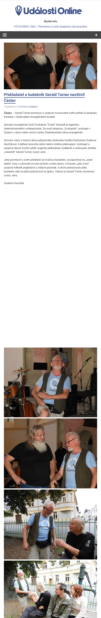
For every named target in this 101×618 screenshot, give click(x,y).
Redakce (33, 106)
